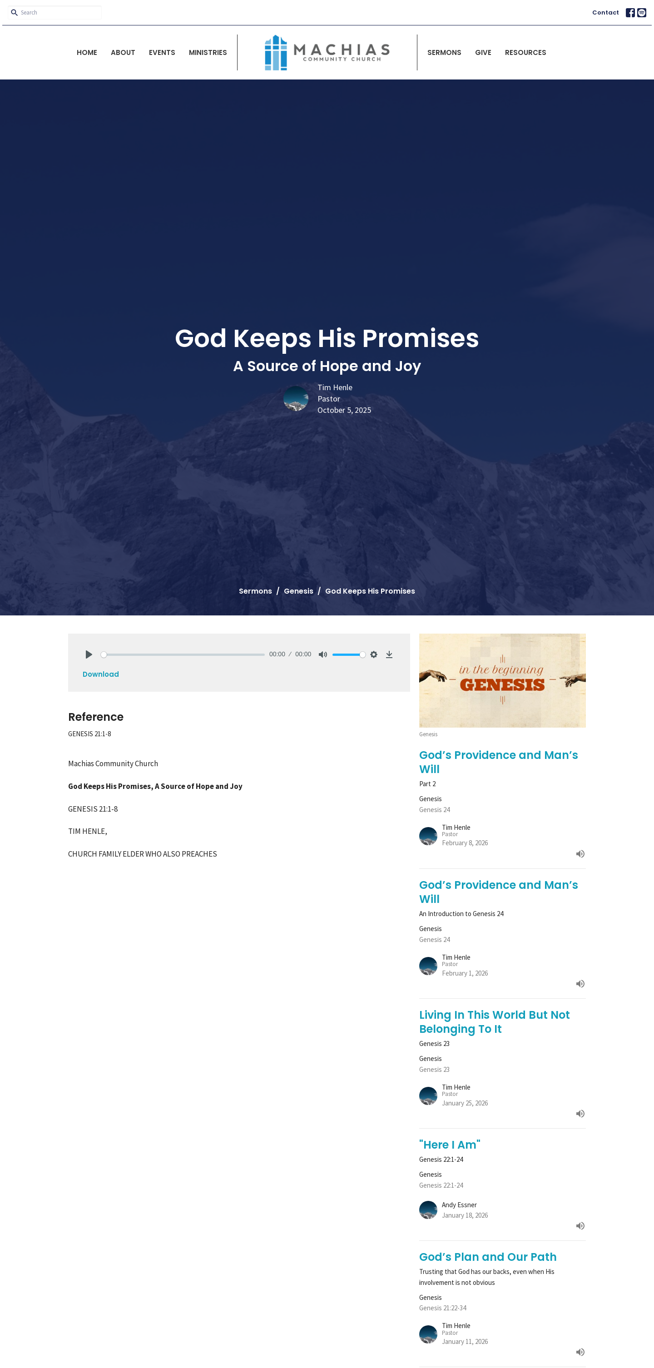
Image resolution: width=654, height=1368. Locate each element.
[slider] (183, 654)
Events (162, 52)
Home (87, 52)
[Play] (89, 654)
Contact (605, 12)
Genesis (298, 591)
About (123, 52)
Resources (525, 52)
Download (101, 674)
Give (483, 52)
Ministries (208, 52)
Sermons (444, 52)
